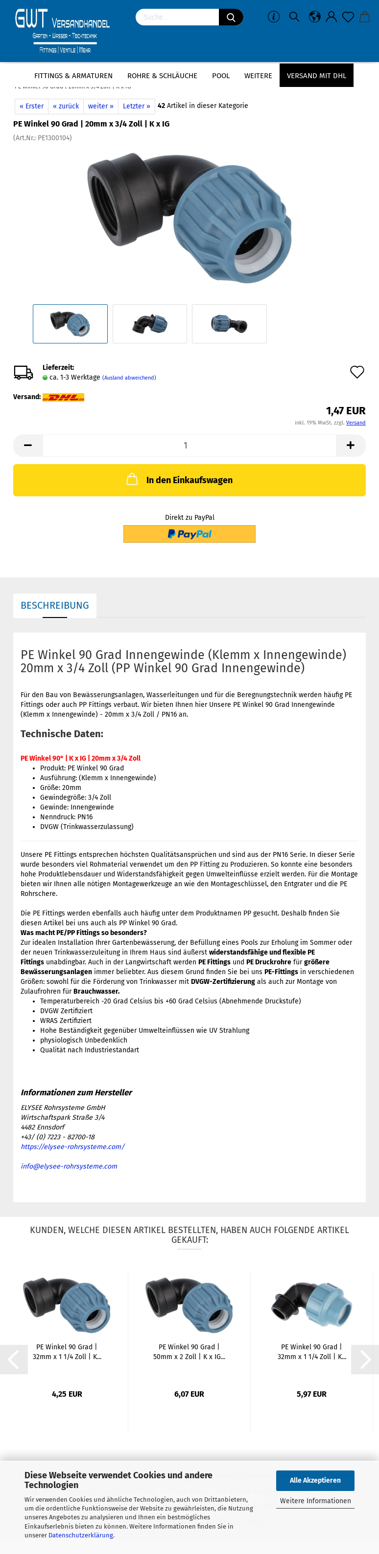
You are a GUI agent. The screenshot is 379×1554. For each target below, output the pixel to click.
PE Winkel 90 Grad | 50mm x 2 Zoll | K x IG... (189, 1352)
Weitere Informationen (315, 1501)
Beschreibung (55, 605)
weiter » (101, 106)
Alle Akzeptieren (315, 1480)
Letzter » (136, 106)
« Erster (32, 106)
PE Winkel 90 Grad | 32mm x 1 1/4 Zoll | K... (67, 1352)
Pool (221, 75)
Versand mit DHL (316, 75)
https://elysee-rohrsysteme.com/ (72, 1147)
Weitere (258, 75)
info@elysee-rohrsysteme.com (69, 1166)
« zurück (66, 106)
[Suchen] (231, 17)
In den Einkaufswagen (178, 479)
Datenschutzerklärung (80, 1535)
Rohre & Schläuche (162, 75)
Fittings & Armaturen (73, 75)
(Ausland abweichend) (129, 378)
